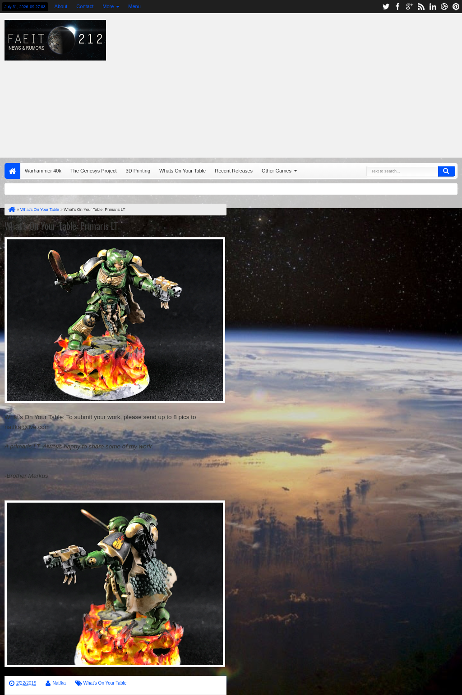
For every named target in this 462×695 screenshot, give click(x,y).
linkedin (433, 6)
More (108, 6)
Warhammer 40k (43, 170)
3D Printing (138, 170)
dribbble (444, 6)
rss (421, 6)
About (61, 6)
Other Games (276, 170)
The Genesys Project (93, 170)
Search (446, 171)
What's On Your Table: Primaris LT (61, 226)
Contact (84, 6)
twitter (386, 6)
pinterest (456, 6)
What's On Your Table (105, 683)
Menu (134, 6)
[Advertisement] (295, 83)
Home (12, 171)
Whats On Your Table (182, 170)
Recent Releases (234, 170)
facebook (397, 6)
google (409, 6)
